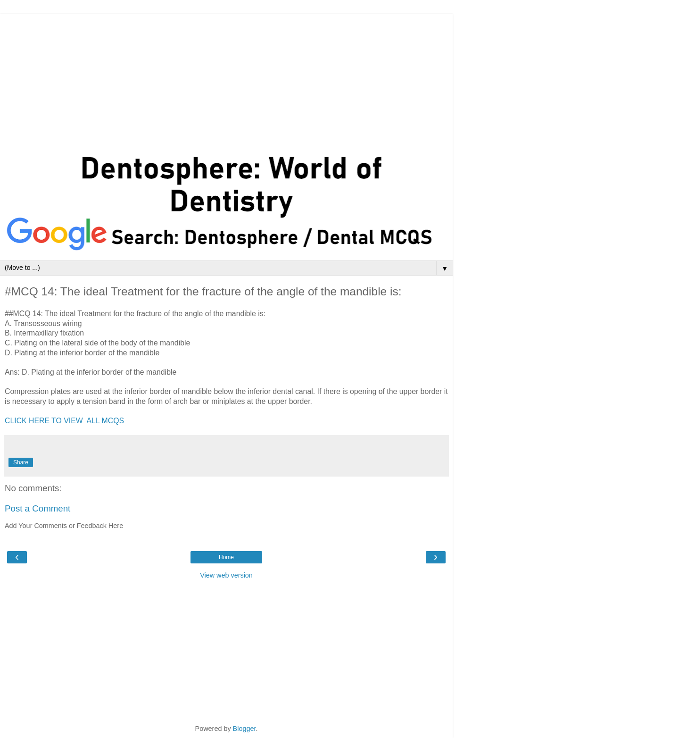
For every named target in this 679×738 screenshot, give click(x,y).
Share (20, 462)
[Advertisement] (226, 80)
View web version (226, 575)
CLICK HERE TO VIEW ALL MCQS (64, 421)
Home (226, 557)
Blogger (244, 728)
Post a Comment (37, 508)
